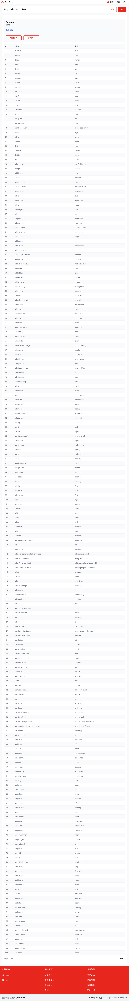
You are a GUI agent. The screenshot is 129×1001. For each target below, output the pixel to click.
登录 (112, 9)
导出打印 (9, 30)
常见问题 (49, 985)
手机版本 (31, 38)
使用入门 (49, 975)
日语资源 (91, 980)
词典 (12, 9)
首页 (6, 9)
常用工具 (91, 990)
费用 (24, 9)
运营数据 (91, 985)
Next (122, 958)
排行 (18, 9)
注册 (122, 9)
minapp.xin (122, 998)
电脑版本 (13, 38)
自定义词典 (49, 980)
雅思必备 (91, 975)
